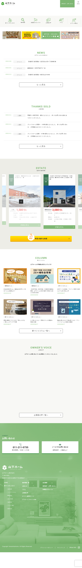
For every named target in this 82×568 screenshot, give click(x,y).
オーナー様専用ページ (28, 512)
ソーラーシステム (12, 508)
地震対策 (10, 517)
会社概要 (45, 498)
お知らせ (24, 501)
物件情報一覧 (25, 498)
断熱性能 (10, 511)
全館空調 (10, 504)
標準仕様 (10, 524)
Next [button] (63, 236)
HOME (6, 498)
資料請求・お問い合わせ (67, 3)
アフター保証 (11, 521)
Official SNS (72, 563)
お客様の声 (25, 508)
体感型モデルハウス (48, 505)
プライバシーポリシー (46, 563)
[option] (41, 24)
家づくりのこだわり (9, 501)
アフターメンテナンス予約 (29, 515)
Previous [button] (21, 236)
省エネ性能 (10, 514)
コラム (24, 505)
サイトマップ (61, 563)
